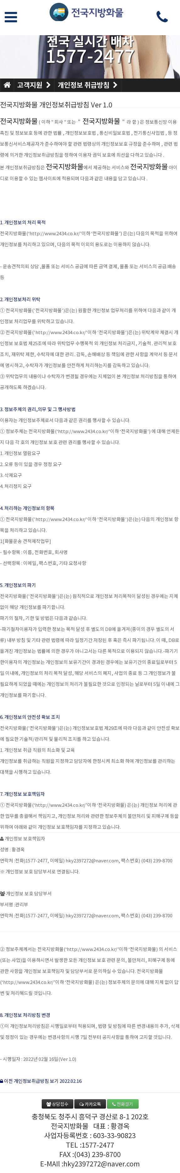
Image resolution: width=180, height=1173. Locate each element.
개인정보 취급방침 (88, 85)
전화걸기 (122, 1104)
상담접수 (57, 1104)
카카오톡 (90, 1104)
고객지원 (34, 85)
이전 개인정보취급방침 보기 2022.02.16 (41, 1081)
